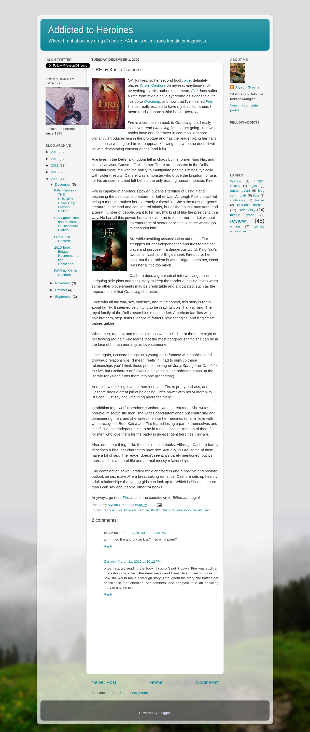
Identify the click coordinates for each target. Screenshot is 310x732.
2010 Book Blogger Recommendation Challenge (66, 256)
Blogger (164, 713)
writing (235, 226)
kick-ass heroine (136, 510)
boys (256, 195)
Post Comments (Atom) (130, 693)
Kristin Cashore (152, 85)
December (63, 184)
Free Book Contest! (62, 239)
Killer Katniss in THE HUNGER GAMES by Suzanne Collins (66, 200)
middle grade (242, 215)
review (197, 510)
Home (156, 682)
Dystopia (235, 181)
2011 (55, 165)
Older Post (207, 682)
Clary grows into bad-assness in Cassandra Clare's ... (66, 224)
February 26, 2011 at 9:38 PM (143, 533)
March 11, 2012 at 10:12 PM (139, 561)
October (61, 290)
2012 (55, 159)
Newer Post (103, 682)
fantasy (109, 510)
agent (254, 186)
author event (240, 190)
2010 (55, 172)
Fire (187, 80)
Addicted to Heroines (90, 30)
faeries (259, 200)
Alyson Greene (119, 505)
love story (183, 510)
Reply (108, 546)
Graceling (152, 101)
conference (237, 200)
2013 (55, 152)
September (64, 296)
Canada (110, 561)
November (63, 283)
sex (207, 510)
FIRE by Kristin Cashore (65, 273)
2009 (55, 179)
